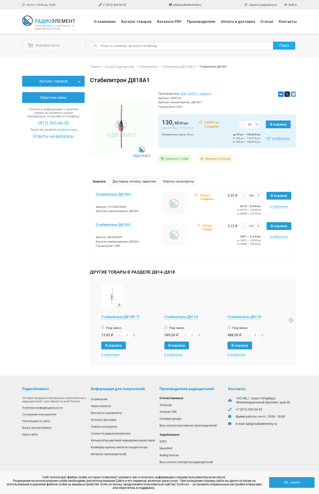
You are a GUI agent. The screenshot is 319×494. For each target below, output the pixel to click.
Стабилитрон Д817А (181, 317)
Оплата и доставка (238, 21)
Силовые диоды (170, 418)
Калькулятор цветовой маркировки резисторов (123, 440)
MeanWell (166, 448)
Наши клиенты (101, 406)
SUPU (163, 441)
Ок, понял (292, 482)
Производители (201, 21)
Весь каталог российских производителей (188, 425)
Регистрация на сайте (36, 421)
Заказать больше (217, 158)
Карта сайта (30, 434)
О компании (105, 21)
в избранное (281, 138)
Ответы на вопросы (53, 136)
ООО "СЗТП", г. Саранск (196, 93)
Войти (290, 4)
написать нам (66, 129)
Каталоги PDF (169, 21)
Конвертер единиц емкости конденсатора (119, 447)
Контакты (288, 21)
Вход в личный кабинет (37, 427)
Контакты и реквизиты (106, 412)
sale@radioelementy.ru (187, 4)
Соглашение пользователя (39, 414)
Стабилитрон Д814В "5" (120, 317)
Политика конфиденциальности (42, 407)
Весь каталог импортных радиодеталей (186, 462)
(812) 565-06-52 (53, 123)
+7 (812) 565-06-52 (114, 4)
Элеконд (165, 404)
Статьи (267, 21)
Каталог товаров (136, 21)
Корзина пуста (43, 45)
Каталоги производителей (108, 454)
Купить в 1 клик (177, 158)
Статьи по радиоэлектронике (110, 433)
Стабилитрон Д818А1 (113, 194)
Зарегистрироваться (261, 4)
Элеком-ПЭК (168, 411)
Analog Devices (169, 455)
